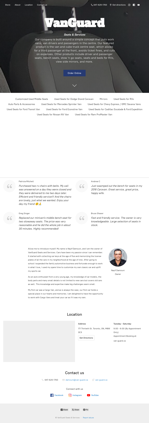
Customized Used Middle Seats (31, 99)
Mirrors (103, 99)
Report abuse (88, 418)
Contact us (42, 5)
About (17, 5)
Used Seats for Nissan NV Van (53, 114)
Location (29, 5)
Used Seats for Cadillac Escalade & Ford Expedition (115, 109)
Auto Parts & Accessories (21, 104)
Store (7, 5)
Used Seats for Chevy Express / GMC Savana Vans (114, 104)
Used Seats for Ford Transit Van (23, 109)
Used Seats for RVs (124, 99)
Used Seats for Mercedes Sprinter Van (61, 104)
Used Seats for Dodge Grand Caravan (73, 99)
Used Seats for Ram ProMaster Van (93, 114)
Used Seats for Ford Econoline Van (64, 109)
